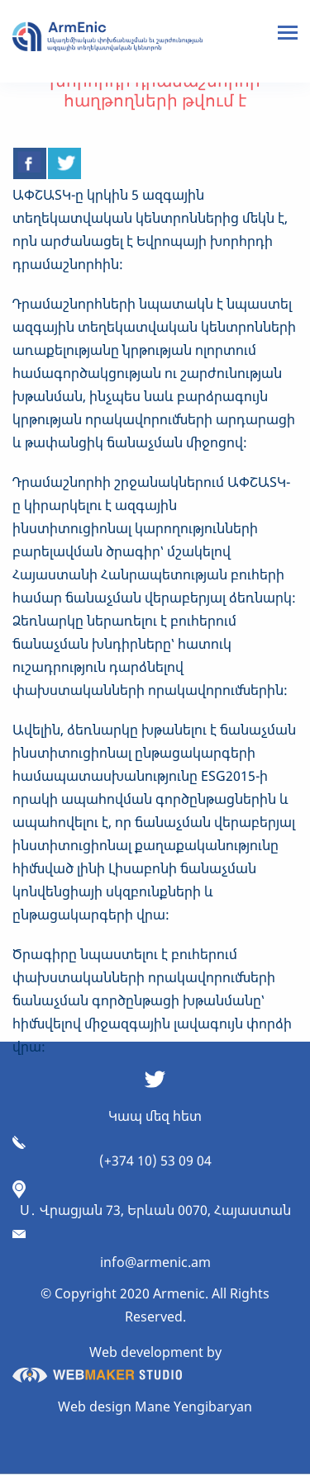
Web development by (117, 1363)
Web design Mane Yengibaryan (155, 1406)
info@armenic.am (155, 1262)
